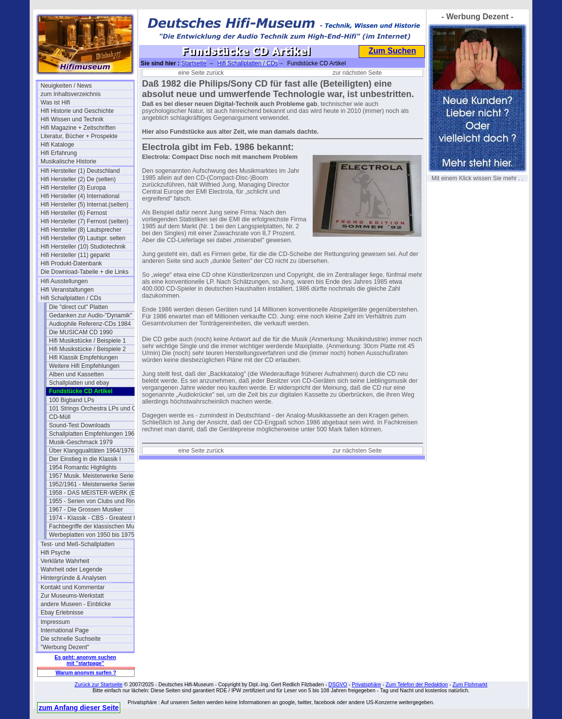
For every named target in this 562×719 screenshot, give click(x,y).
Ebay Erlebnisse (62, 612)
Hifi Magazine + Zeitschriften (78, 127)
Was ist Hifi (55, 102)
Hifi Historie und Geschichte (77, 110)
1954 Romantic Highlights (83, 467)
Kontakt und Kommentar (72, 587)
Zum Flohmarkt (470, 684)
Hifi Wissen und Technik (72, 119)
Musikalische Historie (68, 161)
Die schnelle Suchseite (70, 638)
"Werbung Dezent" (65, 647)
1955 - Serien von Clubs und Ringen (95, 501)
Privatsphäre (366, 684)
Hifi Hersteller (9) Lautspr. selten (83, 238)
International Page (65, 630)
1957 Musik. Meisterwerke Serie (91, 475)
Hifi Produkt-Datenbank (71, 263)
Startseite (193, 63)
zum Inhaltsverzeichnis (70, 94)
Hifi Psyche (55, 552)
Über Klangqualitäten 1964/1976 (91, 450)
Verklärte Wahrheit (65, 561)
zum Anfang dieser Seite (79, 708)
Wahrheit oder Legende (71, 569)
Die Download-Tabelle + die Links (85, 271)
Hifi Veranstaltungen (67, 289)
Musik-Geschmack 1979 (81, 442)
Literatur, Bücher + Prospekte (79, 136)
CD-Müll (59, 416)
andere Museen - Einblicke (76, 604)
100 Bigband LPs (71, 400)
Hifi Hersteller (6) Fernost (74, 212)
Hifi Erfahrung (59, 153)
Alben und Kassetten (76, 374)
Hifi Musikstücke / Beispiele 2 (87, 349)
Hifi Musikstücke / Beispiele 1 (87, 340)
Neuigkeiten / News (66, 85)
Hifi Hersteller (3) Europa (73, 187)
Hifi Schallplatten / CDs (71, 298)
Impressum (55, 621)
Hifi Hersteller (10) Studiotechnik (83, 246)
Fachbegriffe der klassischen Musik (95, 526)
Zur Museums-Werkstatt (72, 595)
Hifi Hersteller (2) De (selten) (78, 179)
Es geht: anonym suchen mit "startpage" (85, 660)
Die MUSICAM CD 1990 (81, 332)
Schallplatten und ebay (79, 382)
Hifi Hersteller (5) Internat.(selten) (84, 204)
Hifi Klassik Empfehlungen (83, 357)
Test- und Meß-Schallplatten (77, 544)
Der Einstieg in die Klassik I (85, 459)
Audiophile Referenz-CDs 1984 (90, 323)
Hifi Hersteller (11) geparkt (75, 255)
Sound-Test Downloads (79, 425)
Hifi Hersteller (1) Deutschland (80, 170)
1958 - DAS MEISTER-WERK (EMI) (95, 492)
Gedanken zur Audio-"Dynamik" (90, 315)
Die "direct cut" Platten (78, 307)
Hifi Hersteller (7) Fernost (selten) (84, 221)
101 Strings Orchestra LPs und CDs (95, 408)
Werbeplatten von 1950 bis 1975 (92, 534)
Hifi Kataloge (57, 144)
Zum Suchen (392, 51)
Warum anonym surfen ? (85, 672)
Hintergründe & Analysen (73, 577)
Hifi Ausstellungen (64, 281)
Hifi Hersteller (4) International (80, 196)
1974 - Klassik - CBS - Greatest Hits (95, 517)
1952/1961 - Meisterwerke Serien (93, 484)
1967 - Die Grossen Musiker (86, 509)
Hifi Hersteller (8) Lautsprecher (81, 229)
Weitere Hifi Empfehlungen (84, 365)
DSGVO (337, 684)
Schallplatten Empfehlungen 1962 (93, 433)
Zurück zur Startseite (99, 684)
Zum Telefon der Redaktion (416, 684)
